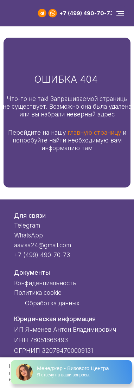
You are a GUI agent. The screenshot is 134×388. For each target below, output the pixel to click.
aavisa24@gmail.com (42, 245)
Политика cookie (38, 292)
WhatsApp (28, 235)
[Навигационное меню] (120, 13)
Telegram (27, 225)
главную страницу (94, 132)
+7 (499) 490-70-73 (86, 13)
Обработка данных (52, 303)
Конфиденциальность (45, 283)
